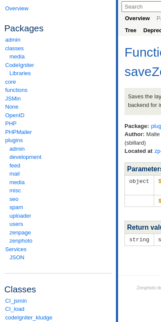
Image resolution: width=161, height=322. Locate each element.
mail (14, 173)
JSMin (13, 98)
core (10, 82)
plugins (58, 140)
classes (58, 48)
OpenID (14, 115)
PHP (11, 123)
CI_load (14, 309)
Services (58, 249)
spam (16, 207)
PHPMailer (18, 132)
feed (14, 165)
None (11, 106)
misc (15, 190)
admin (12, 39)
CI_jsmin (16, 301)
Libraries (20, 73)
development (25, 157)
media (16, 56)
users (16, 224)
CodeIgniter (58, 65)
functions (16, 90)
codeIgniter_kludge (28, 317)
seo (13, 199)
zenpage (20, 232)
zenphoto (60, 240)
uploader (20, 216)
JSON (16, 257)
